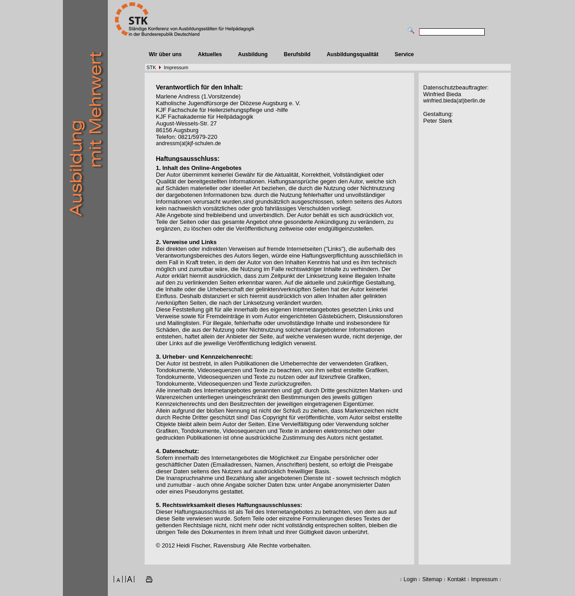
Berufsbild (297, 54)
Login (410, 579)
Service (404, 54)
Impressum (176, 67)
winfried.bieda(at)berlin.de (454, 101)
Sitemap (432, 579)
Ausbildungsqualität (352, 54)
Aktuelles (209, 54)
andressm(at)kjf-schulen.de (188, 143)
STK (151, 67)
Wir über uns (165, 54)
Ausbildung (253, 54)
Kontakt (456, 579)
